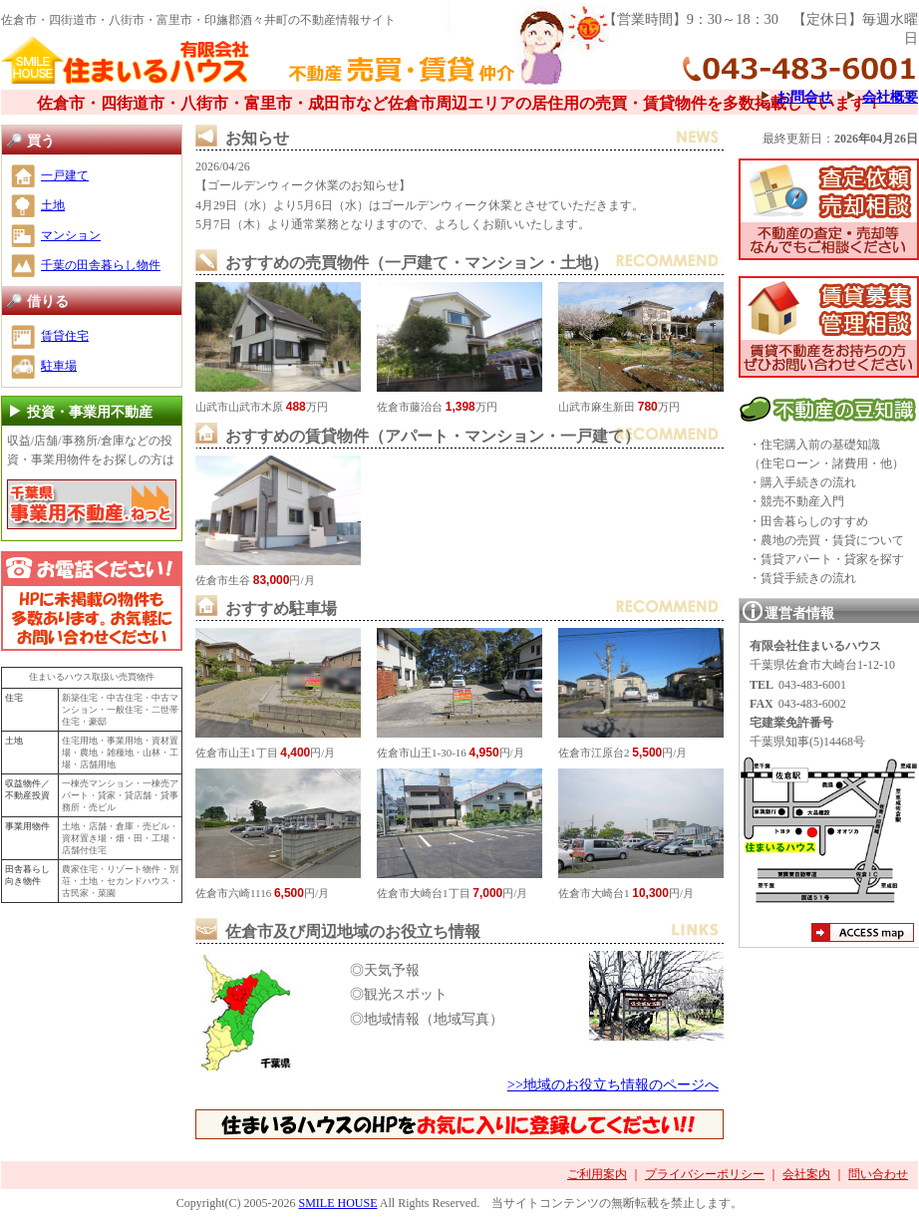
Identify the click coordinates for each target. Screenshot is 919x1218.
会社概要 (890, 97)
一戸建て (65, 175)
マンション (71, 235)
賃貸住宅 (65, 336)
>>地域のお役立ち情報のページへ (613, 1084)
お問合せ (804, 97)
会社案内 (806, 1174)
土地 (53, 205)
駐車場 (59, 366)
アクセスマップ (862, 935)
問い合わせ (878, 1174)
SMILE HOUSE (337, 1203)
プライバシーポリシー (705, 1174)
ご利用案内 (597, 1174)
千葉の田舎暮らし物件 (100, 265)
